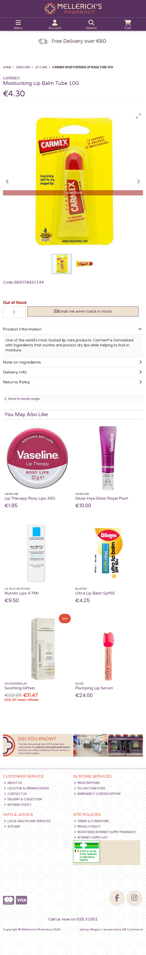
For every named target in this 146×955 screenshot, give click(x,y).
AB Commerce (132, 929)
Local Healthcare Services (27, 821)
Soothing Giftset (19, 688)
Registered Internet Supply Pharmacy (105, 832)
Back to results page (23, 399)
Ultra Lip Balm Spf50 (95, 593)
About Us (13, 783)
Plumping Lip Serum (94, 688)
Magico (95, 929)
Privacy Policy (87, 826)
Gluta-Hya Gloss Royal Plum (101, 498)
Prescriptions (87, 783)
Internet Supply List (91, 837)
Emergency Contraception (97, 794)
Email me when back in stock (83, 311)
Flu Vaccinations (90, 788)
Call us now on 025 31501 (73, 919)
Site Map (12, 826)
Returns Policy (18, 805)
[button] (139, 116)
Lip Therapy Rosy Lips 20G (29, 498)
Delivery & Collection (23, 799)
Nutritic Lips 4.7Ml (21, 593)
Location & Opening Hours (26, 788)
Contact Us (15, 794)
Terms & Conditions (91, 821)
